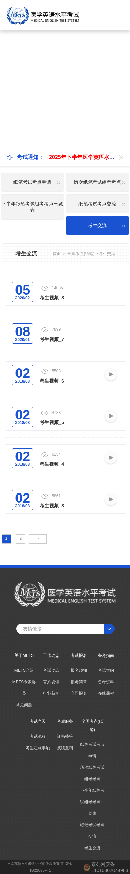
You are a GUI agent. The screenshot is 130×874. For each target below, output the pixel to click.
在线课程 (106, 693)
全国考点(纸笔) (80, 253)
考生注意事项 (38, 747)
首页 (57, 253)
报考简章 (79, 682)
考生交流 (107, 253)
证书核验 (65, 736)
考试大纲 (106, 670)
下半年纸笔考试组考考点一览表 (92, 802)
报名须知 (79, 670)
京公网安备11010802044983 (109, 867)
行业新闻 (51, 693)
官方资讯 (51, 682)
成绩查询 (65, 747)
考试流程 (38, 736)
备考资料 (106, 682)
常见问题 (24, 705)
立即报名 (79, 693)
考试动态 (51, 670)
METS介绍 (24, 670)
